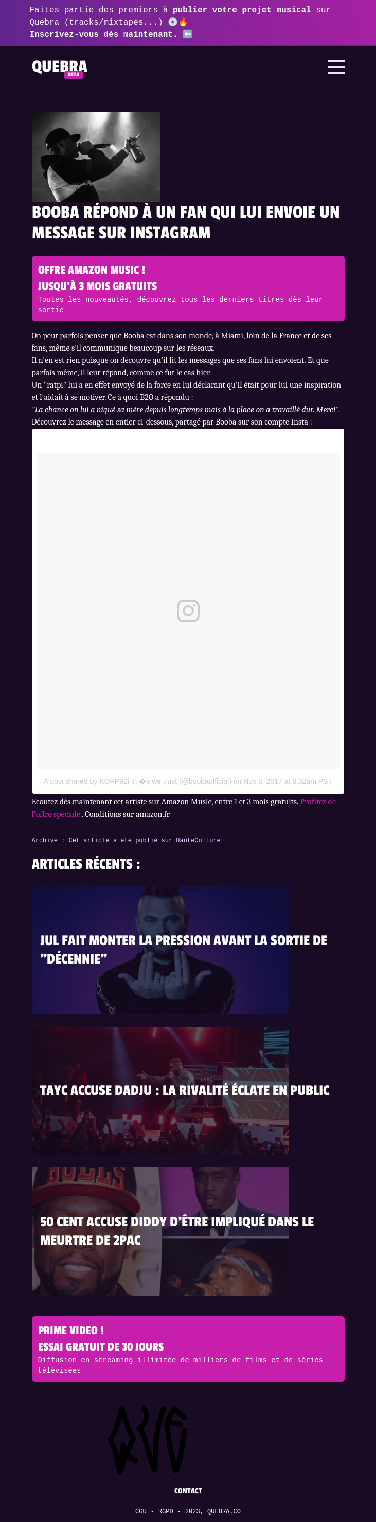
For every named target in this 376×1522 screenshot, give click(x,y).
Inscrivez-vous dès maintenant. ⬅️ (111, 35)
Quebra (59, 66)
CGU (141, 1511)
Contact (188, 1491)
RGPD (165, 1511)
